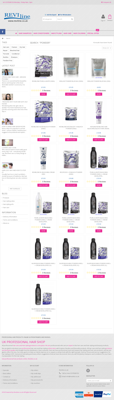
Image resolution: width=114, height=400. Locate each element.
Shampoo (14, 57)
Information (9, 212)
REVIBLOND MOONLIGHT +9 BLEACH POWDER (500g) (71, 128)
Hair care (6, 47)
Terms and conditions (10, 220)
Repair (5, 50)
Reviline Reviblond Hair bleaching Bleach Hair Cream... (99, 128)
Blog (4, 193)
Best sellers (7, 373)
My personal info (37, 380)
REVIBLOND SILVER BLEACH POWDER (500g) (43, 128)
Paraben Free (7, 60)
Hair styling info (8, 204)
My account (34, 366)
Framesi (14, 47)
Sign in (103, 20)
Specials (6, 370)
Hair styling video (9, 201)
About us (6, 223)
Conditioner (16, 54)
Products (6, 198)
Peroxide (6, 54)
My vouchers (35, 383)
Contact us (6, 377)
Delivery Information (10, 217)
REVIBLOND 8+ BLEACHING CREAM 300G (43, 173)
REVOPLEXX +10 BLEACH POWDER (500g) (71, 173)
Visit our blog (15, 189)
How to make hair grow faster (13, 127)
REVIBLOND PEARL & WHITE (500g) (43, 81)
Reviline (5, 57)
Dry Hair (22, 47)
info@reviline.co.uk (72, 376)
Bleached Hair (14, 50)
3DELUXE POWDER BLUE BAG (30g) (98, 81)
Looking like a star (9, 148)
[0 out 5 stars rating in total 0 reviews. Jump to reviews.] (40, 90)
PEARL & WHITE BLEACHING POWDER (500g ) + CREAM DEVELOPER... (99, 174)
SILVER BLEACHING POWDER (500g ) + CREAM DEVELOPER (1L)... (43, 264)
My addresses (36, 377)
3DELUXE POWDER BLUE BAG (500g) (71, 81)
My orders (34, 370)
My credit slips (36, 373)
